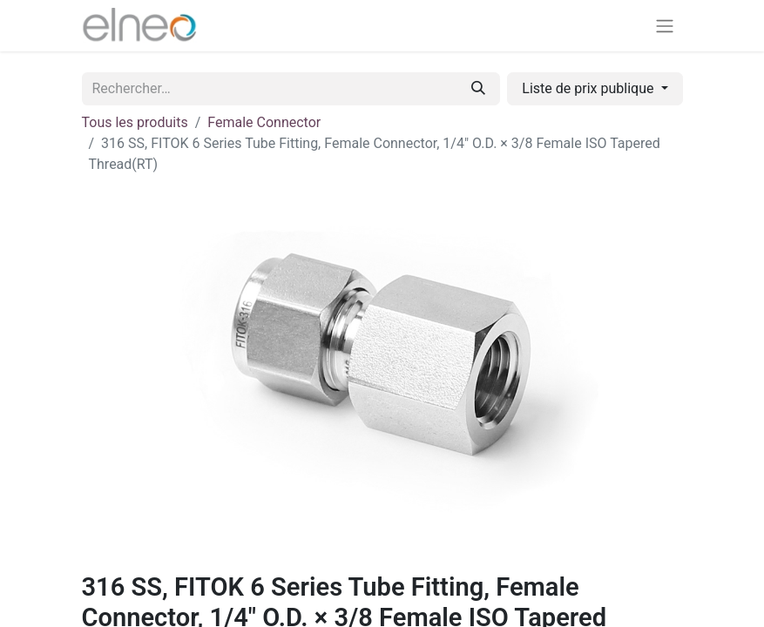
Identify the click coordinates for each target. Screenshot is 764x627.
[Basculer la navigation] (664, 25)
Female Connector (264, 122)
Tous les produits (135, 122)
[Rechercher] (478, 88)
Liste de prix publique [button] (589, 88)
